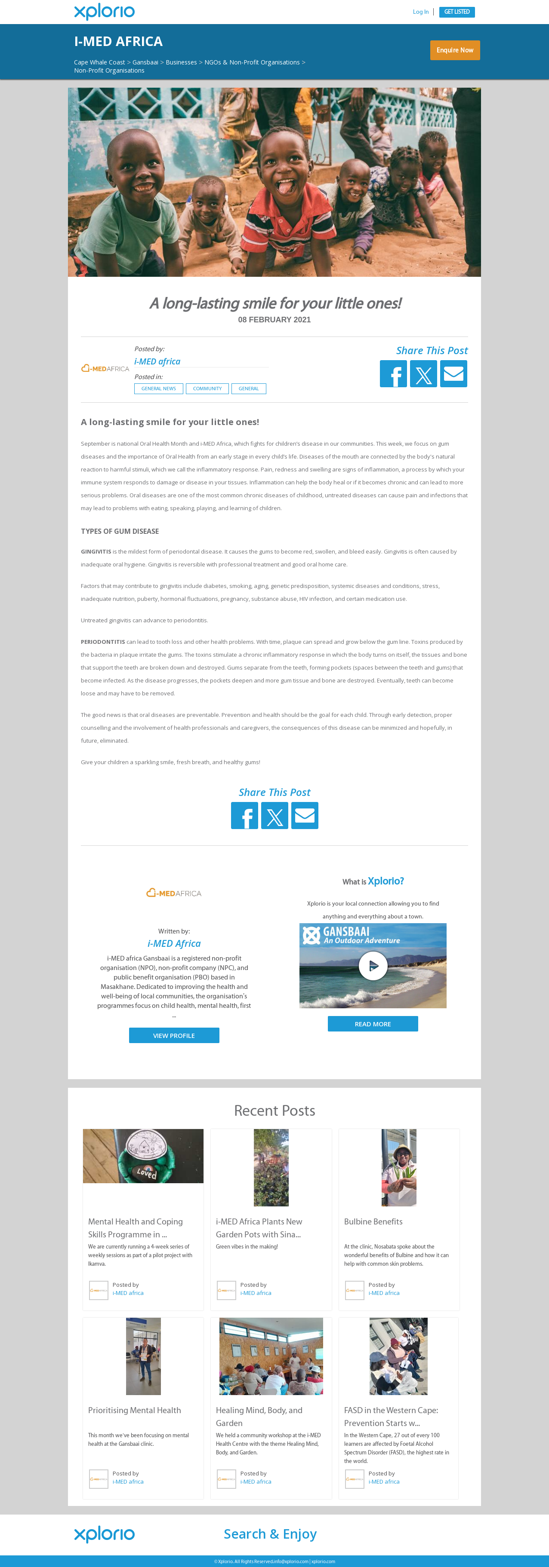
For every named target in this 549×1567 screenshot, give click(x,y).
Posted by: (149, 349)
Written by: (174, 931)
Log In (421, 11)
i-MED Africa (174, 943)
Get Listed (457, 12)
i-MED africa (132, 41)
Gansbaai (155, 62)
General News (159, 389)
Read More (373, 1024)
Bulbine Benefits (373, 1221)
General (249, 389)
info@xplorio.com (291, 1560)
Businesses (195, 62)
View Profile (174, 1035)
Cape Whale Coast (103, 62)
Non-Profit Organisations (232, 70)
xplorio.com (323, 1560)
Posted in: (148, 377)
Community (207, 389)
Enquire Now (453, 53)
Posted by (125, 1284)
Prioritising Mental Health (134, 1409)
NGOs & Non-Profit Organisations (129, 70)
